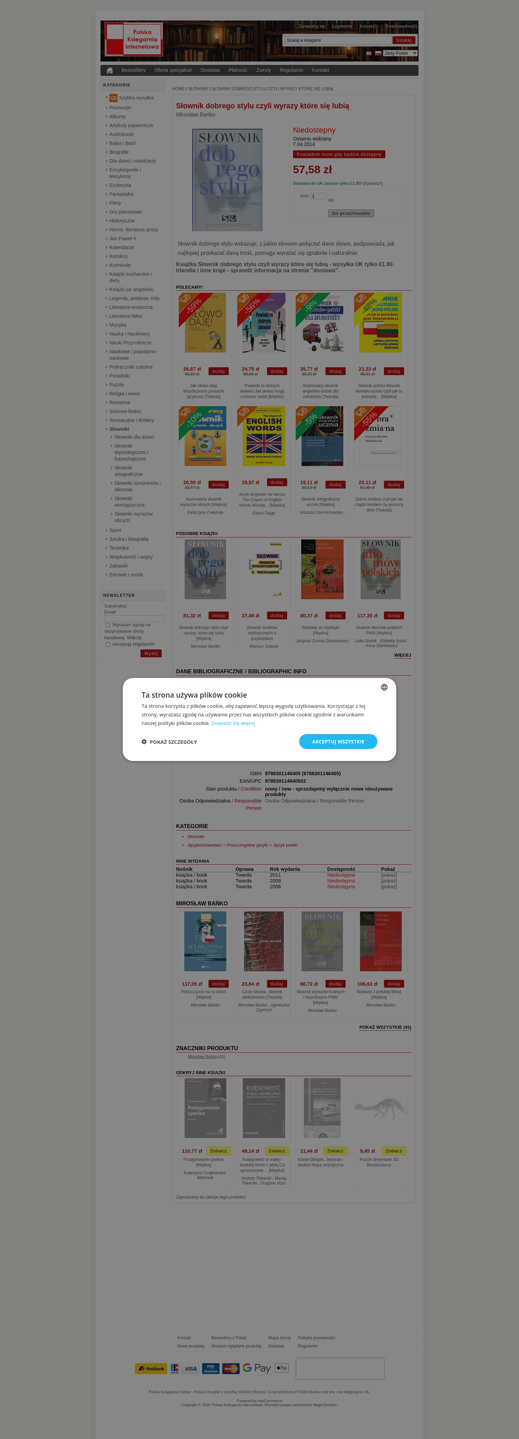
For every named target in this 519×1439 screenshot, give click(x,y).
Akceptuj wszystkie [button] (338, 741)
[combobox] (384, 687)
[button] (169, 741)
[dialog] (259, 719)
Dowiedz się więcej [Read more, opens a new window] (233, 722)
